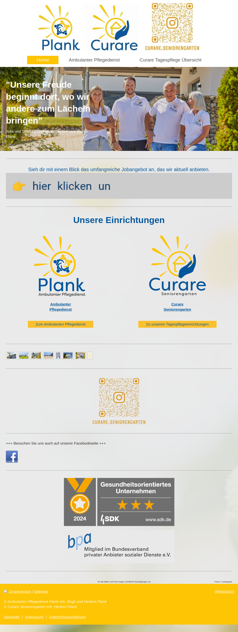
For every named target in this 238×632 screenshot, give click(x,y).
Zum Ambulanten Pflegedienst (61, 324)
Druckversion (18, 591)
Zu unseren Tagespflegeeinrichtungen (177, 324)
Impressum (34, 617)
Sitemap (41, 591)
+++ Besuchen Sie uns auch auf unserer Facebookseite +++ (56, 443)
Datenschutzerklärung (67, 617)
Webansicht (224, 591)
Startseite (11, 617)
